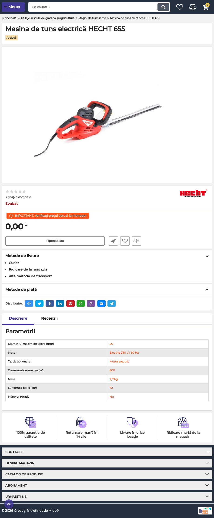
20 (111, 344)
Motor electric (119, 361)
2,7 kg (114, 379)
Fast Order (111, 241)
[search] (94, 7)
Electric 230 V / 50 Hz (124, 353)
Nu (112, 397)
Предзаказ (55, 241)
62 (111, 388)
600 (112, 370)
